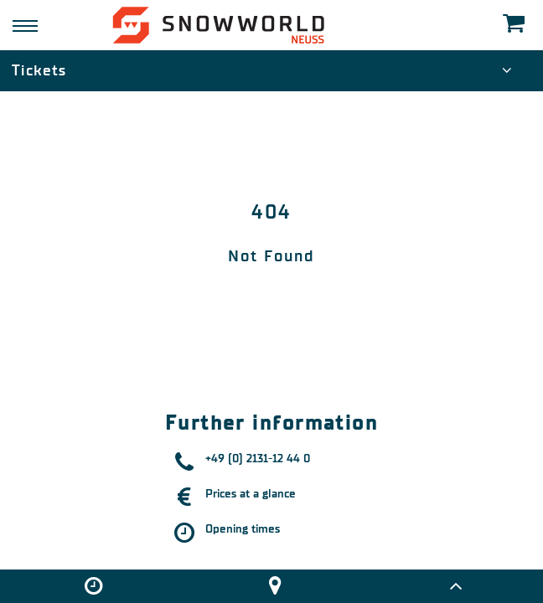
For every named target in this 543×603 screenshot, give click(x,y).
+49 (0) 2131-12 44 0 (257, 458)
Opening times (242, 529)
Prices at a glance (250, 494)
